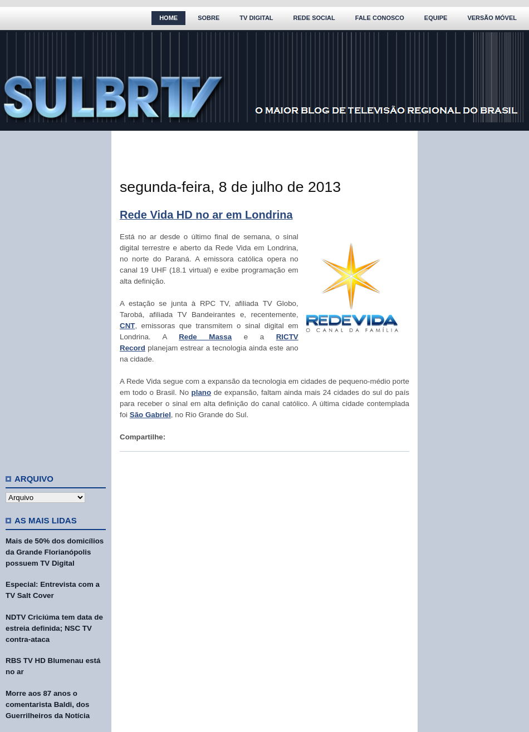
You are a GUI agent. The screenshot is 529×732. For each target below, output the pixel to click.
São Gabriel (150, 414)
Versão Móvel (492, 17)
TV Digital (256, 17)
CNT (127, 326)
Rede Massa (205, 337)
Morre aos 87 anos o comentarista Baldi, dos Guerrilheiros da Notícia (48, 704)
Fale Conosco (379, 17)
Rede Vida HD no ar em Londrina (206, 215)
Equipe (436, 17)
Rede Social (314, 17)
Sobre (208, 17)
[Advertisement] (56, 297)
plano (202, 392)
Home (168, 17)
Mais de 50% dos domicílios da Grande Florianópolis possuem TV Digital (55, 552)
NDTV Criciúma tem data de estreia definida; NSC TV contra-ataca (54, 628)
